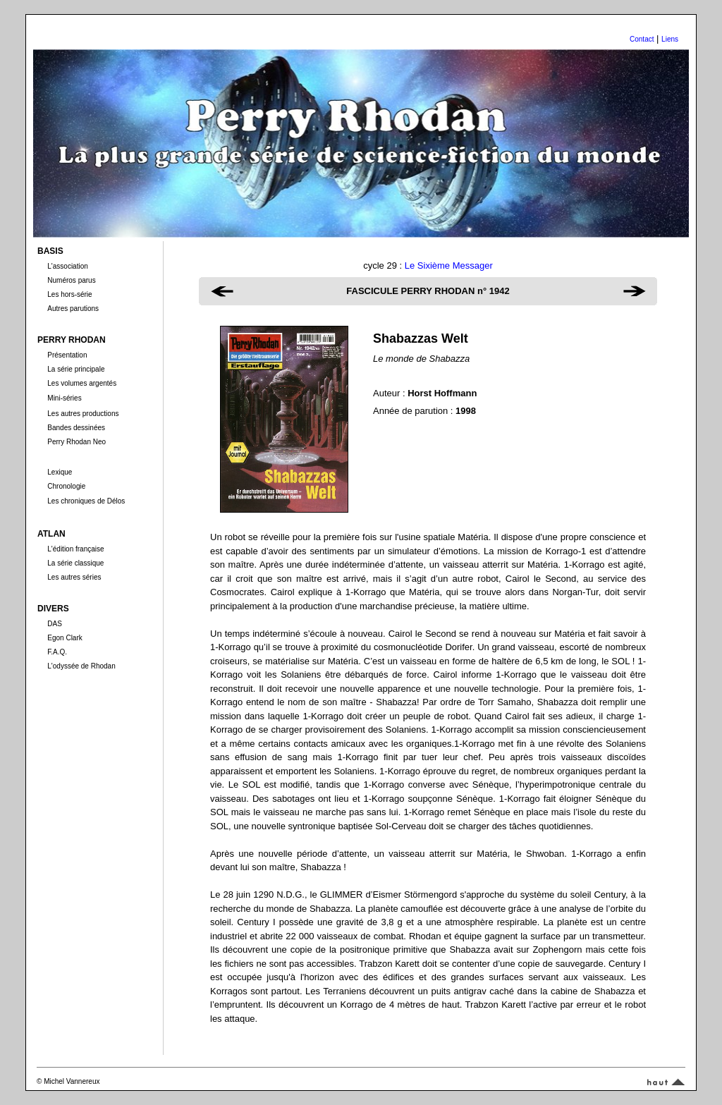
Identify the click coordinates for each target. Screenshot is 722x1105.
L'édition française (75, 549)
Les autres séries (74, 577)
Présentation (67, 355)
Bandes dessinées (76, 428)
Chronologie (66, 486)
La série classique (75, 563)
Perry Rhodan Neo (76, 442)
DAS (54, 624)
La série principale (75, 369)
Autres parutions (73, 308)
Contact (642, 39)
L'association (67, 266)
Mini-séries (64, 398)
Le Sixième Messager (449, 265)
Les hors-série (69, 294)
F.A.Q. (57, 652)
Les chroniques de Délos (86, 501)
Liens (669, 39)
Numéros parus (71, 280)
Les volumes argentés (81, 383)
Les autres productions (82, 413)
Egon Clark (64, 638)
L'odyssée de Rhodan (81, 666)
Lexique (59, 472)
